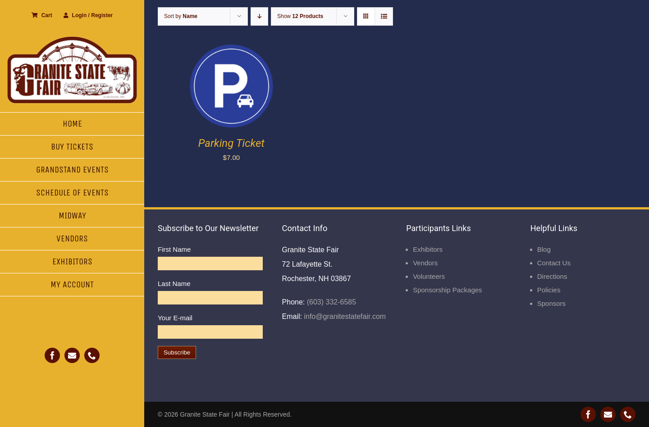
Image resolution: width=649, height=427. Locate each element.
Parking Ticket (231, 143)
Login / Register (88, 15)
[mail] (72, 355)
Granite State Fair (205, 414)
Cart (42, 15)
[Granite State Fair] (72, 39)
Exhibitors (428, 249)
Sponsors (551, 303)
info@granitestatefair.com (344, 316)
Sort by (180, 16)
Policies (549, 290)
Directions (552, 276)
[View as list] (384, 16)
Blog (544, 249)
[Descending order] (259, 16)
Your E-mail (175, 318)
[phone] (92, 355)
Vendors (425, 263)
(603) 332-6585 (330, 302)
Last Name (174, 283)
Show (300, 16)
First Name (174, 249)
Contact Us (554, 263)
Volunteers (429, 276)
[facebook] (52, 355)
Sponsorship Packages (447, 290)
